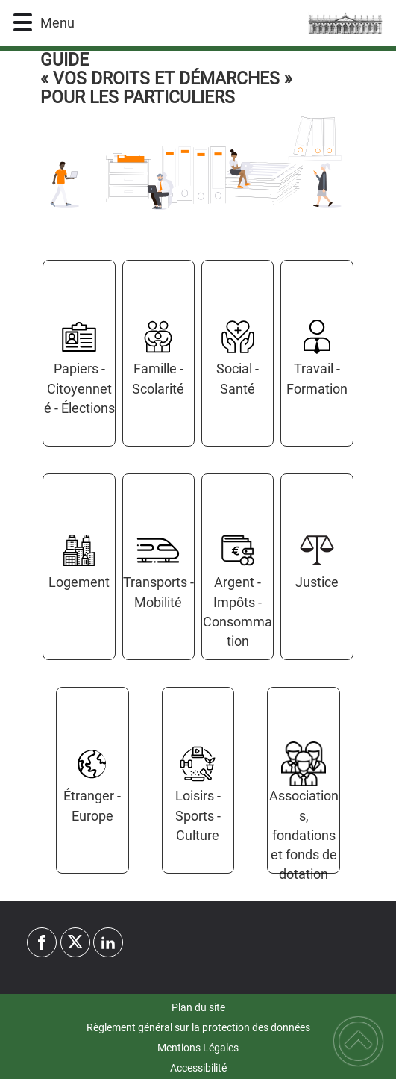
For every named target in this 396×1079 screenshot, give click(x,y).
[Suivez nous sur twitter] (75, 942)
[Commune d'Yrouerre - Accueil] (226, 23)
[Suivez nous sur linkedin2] (108, 942)
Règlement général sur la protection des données (198, 1027)
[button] (22, 22)
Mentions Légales (198, 1048)
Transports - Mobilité (158, 591)
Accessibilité (198, 1068)
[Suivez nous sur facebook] (42, 942)
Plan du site (198, 1007)
